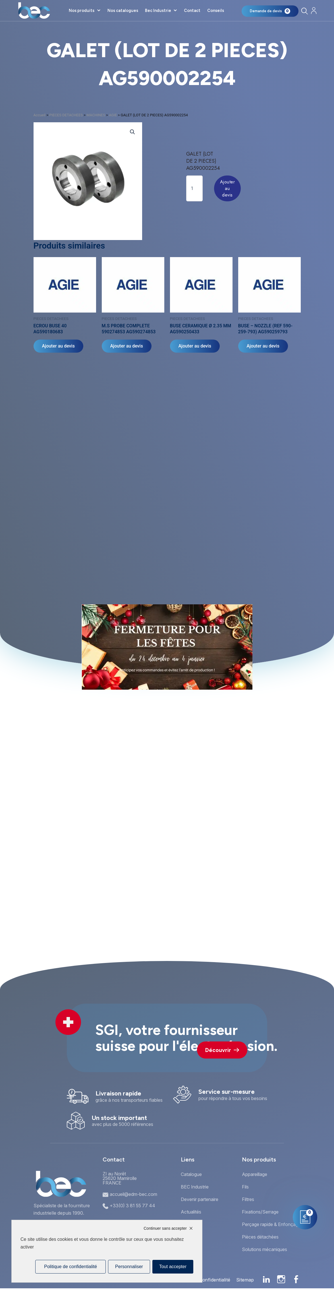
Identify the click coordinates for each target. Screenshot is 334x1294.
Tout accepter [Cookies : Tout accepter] (172, 1266)
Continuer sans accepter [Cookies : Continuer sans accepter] (165, 1228)
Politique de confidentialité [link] (70, 1266)
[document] (167, 647)
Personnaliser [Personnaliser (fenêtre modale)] (129, 1266)
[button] (242, 622)
